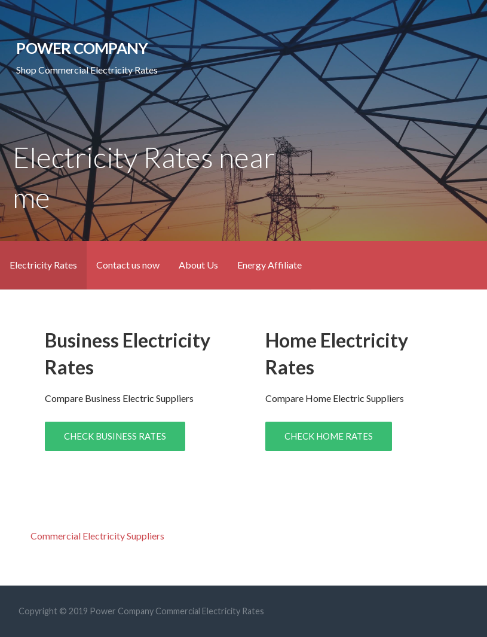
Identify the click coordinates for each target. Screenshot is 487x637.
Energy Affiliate (269, 264)
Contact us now (128, 264)
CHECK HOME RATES (328, 436)
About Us (198, 264)
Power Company (82, 48)
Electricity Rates (43, 264)
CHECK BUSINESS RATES (115, 436)
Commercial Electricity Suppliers (97, 535)
